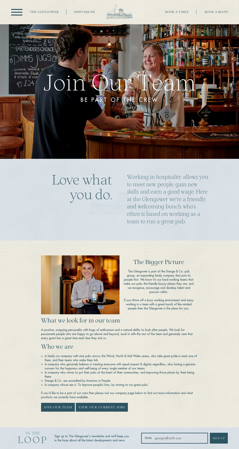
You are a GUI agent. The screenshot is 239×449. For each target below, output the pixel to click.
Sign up (219, 438)
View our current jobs (102, 407)
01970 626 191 (84, 12)
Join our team (58, 407)
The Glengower (44, 12)
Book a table (177, 12)
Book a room (216, 12)
